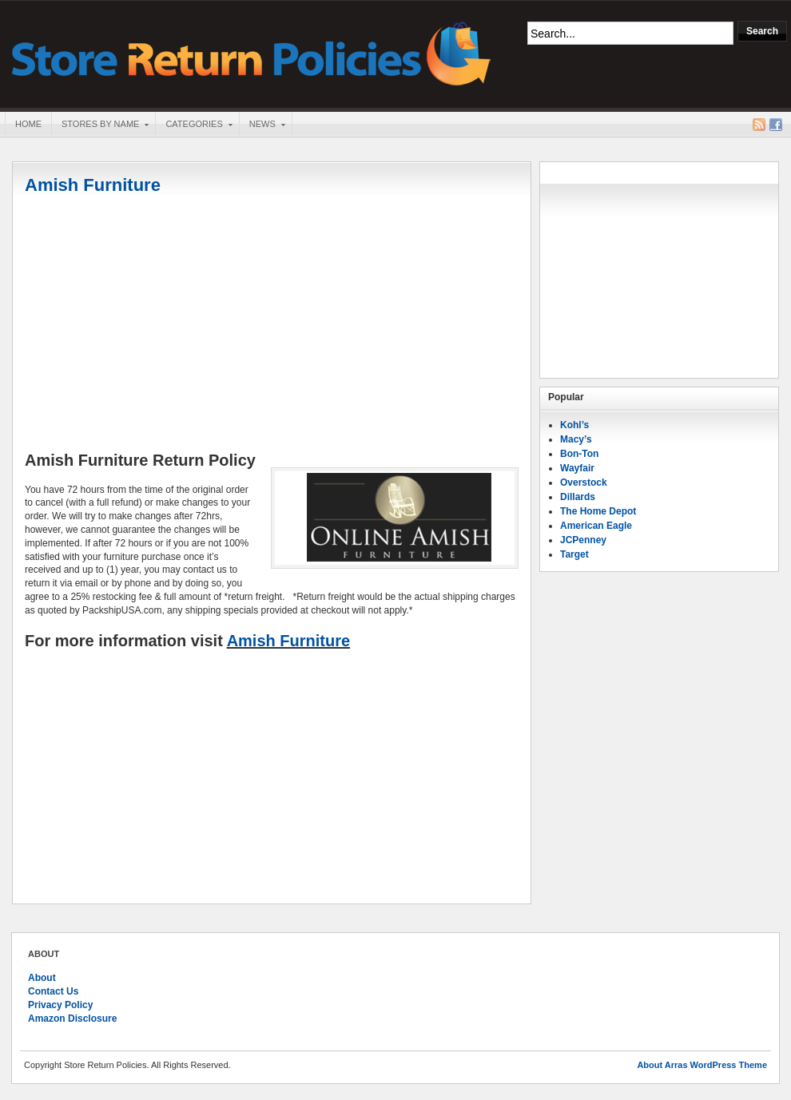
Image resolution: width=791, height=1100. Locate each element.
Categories (193, 125)
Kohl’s (574, 425)
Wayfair (577, 468)
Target (574, 554)
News (262, 125)
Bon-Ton (579, 453)
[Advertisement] (272, 325)
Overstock (583, 482)
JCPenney (583, 540)
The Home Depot (598, 511)
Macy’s (576, 439)
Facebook (775, 124)
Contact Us (53, 991)
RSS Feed (759, 124)
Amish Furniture (93, 185)
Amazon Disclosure (72, 1018)
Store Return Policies (251, 52)
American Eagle (596, 525)
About (42, 977)
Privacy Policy (60, 1005)
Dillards (577, 496)
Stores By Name (100, 125)
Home (28, 124)
